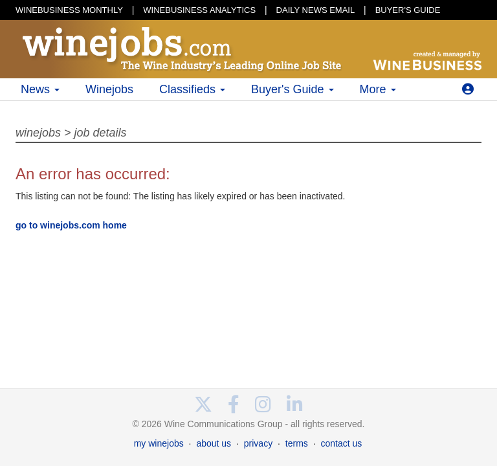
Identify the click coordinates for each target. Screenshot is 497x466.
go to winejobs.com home (71, 225)
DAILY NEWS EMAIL (315, 10)
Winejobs (109, 89)
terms (296, 443)
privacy (258, 443)
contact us (341, 443)
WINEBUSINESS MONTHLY (69, 10)
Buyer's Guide (292, 89)
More (378, 89)
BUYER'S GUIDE (408, 10)
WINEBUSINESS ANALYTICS (199, 10)
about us (213, 443)
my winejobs (159, 443)
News (40, 89)
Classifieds (192, 89)
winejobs (38, 132)
